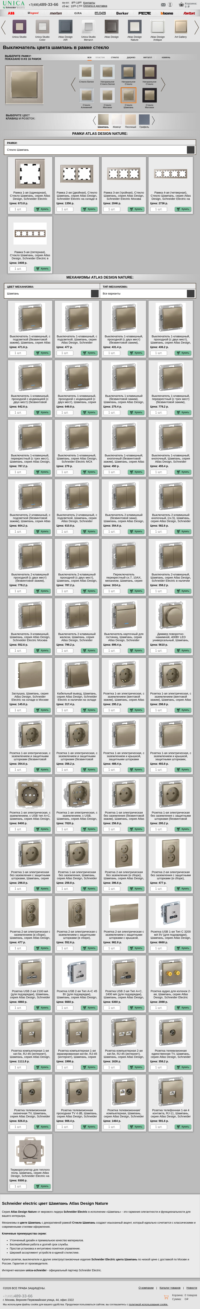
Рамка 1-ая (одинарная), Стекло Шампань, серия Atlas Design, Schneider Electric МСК (30, 197)
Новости (192, 1287)
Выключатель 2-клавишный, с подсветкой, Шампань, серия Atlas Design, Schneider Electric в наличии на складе (77, 519)
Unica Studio (19, 36)
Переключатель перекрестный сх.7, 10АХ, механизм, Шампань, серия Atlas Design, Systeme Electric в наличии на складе (124, 580)
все (90, 57)
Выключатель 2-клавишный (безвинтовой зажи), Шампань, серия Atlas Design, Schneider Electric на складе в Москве (124, 521)
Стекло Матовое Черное (149, 107)
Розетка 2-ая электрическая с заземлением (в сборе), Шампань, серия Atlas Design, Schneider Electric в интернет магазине (30, 938)
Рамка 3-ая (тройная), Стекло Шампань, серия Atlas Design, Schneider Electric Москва (124, 195)
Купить (42, 209)
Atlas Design (111, 36)
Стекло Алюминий (86, 106)
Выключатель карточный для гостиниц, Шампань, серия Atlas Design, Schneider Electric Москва (123, 638)
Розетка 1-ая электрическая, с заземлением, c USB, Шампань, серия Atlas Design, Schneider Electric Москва (76, 817)
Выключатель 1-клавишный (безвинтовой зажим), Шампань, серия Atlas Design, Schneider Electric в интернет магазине (124, 402)
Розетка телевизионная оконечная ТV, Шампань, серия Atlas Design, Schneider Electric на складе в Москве (30, 1115)
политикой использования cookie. (148, 1304)
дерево (131, 57)
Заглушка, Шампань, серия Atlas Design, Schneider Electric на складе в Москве (30, 696)
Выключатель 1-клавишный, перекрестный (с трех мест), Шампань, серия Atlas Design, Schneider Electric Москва (30, 460)
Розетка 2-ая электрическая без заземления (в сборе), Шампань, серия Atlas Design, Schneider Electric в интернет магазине (124, 878)
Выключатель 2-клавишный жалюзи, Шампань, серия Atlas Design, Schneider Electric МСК (77, 638)
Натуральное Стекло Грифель (128, 84)
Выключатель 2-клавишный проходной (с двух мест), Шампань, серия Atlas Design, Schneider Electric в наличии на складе (77, 580)
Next (196, 27)
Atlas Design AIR (65, 38)
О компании (146, 1287)
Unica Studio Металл (88, 38)
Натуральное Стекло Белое (107, 83)
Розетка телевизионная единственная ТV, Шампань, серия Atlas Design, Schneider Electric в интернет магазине (171, 1055)
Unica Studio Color (42, 38)
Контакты (89, 2)
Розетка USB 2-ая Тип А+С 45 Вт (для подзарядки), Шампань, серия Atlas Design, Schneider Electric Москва (77, 996)
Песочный (130, 127)
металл (147, 57)
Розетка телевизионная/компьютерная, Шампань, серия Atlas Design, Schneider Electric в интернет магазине (124, 1115)
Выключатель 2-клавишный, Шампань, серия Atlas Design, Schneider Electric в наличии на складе (171, 579)
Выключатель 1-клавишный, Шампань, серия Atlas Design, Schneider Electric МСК (77, 458)
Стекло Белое (86, 82)
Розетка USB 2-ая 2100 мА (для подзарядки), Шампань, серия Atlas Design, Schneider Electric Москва (30, 996)
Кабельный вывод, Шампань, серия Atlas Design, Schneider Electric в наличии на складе (77, 696)
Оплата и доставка (95, 5)
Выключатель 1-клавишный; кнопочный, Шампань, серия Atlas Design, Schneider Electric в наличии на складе (171, 460)
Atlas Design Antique (158, 38)
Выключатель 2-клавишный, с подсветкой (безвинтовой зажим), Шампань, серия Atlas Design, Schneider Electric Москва (30, 521)
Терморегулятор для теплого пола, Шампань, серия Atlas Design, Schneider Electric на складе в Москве (30, 1174)
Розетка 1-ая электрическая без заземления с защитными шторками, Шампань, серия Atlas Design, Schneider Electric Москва (30, 878)
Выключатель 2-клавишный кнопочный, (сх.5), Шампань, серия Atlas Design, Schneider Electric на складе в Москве (171, 519)
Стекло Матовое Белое (107, 107)
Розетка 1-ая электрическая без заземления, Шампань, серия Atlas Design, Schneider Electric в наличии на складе (77, 877)
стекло (115, 57)
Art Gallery (181, 36)
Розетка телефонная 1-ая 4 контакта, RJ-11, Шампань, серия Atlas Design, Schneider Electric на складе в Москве (171, 1115)
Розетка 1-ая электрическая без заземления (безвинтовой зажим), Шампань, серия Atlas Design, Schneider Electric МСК (124, 819)
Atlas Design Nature (135, 38)
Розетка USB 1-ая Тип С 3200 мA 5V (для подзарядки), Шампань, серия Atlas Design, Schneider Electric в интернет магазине (171, 938)
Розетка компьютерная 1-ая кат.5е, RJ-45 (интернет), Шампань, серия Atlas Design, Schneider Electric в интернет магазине (30, 1057)
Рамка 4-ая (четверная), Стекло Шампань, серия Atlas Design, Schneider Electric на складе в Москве (171, 197)
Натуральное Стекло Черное (149, 84)
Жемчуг (117, 127)
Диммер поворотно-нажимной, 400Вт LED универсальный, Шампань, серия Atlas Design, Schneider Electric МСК (171, 640)
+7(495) (43, 4)
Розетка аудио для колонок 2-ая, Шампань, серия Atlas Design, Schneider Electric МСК (171, 996)
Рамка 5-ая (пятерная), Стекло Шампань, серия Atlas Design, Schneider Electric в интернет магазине (30, 257)
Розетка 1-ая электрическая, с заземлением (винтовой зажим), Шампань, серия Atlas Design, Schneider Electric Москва (123, 700)
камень (166, 57)
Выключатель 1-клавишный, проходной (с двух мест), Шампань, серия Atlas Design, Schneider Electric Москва (171, 341)
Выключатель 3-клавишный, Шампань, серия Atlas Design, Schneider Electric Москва (30, 637)
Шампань (103, 127)
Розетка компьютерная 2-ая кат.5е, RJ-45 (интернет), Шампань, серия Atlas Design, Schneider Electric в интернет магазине (124, 1057)
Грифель (144, 127)
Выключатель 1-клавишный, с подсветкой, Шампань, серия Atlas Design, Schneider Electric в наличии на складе (77, 341)
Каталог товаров (170, 1287)
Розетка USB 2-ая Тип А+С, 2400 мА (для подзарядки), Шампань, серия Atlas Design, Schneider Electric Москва (124, 996)
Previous (3, 27)
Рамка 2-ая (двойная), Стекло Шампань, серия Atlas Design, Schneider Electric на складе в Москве (77, 197)
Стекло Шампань (128, 106)
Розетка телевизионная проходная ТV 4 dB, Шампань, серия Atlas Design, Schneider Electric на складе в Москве (76, 1115)
